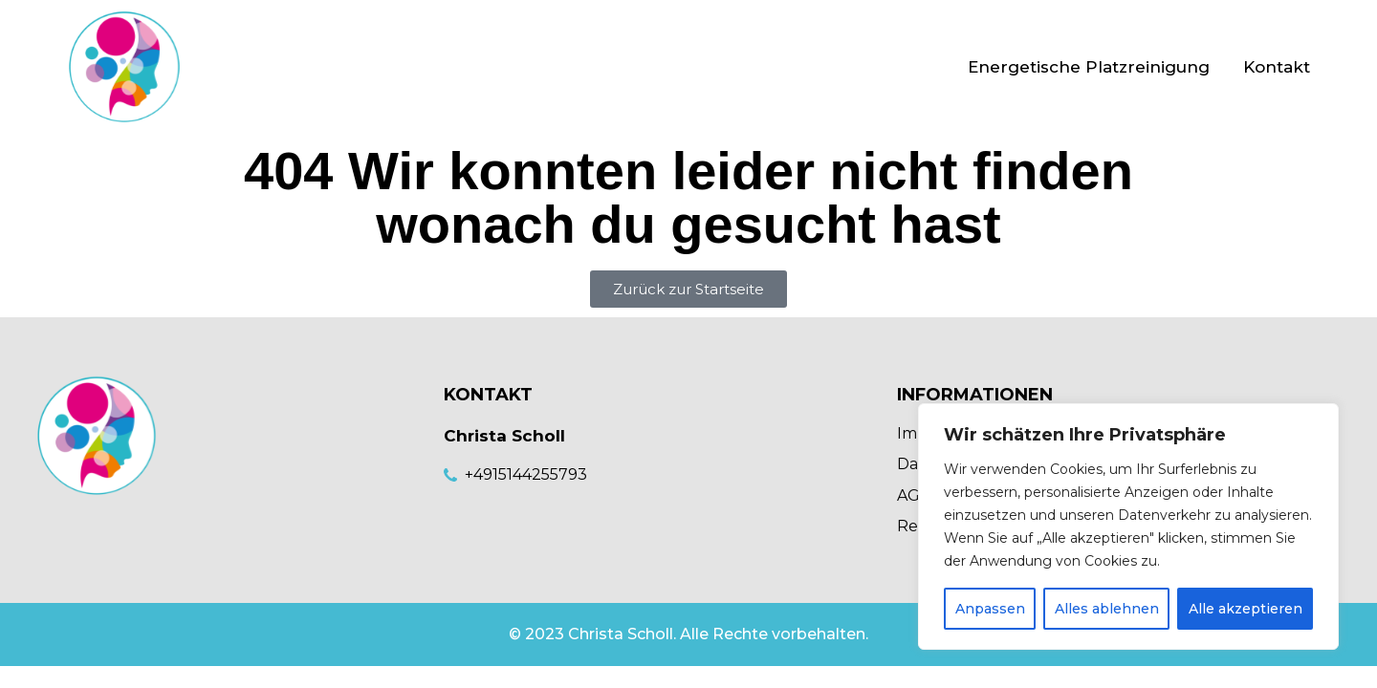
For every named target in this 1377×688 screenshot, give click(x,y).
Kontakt (1276, 66)
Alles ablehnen (1107, 608)
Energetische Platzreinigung (1089, 66)
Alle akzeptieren (1245, 608)
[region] (1128, 526)
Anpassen (990, 608)
